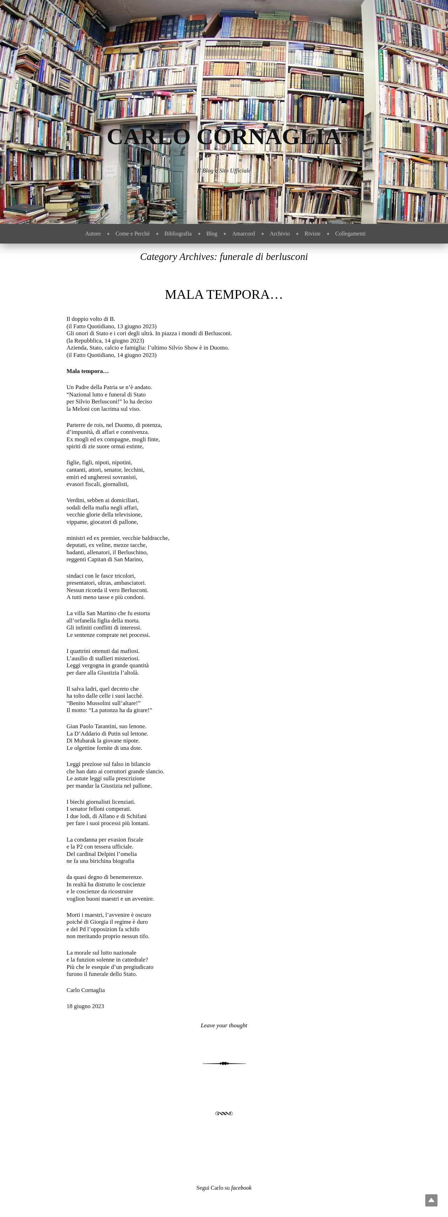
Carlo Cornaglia (224, 136)
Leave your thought (224, 1025)
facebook (241, 1188)
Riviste (312, 234)
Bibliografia (178, 234)
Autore (93, 234)
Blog (211, 234)
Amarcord (243, 234)
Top (431, 1200)
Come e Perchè (132, 234)
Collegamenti (350, 234)
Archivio (280, 234)
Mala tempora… (224, 294)
